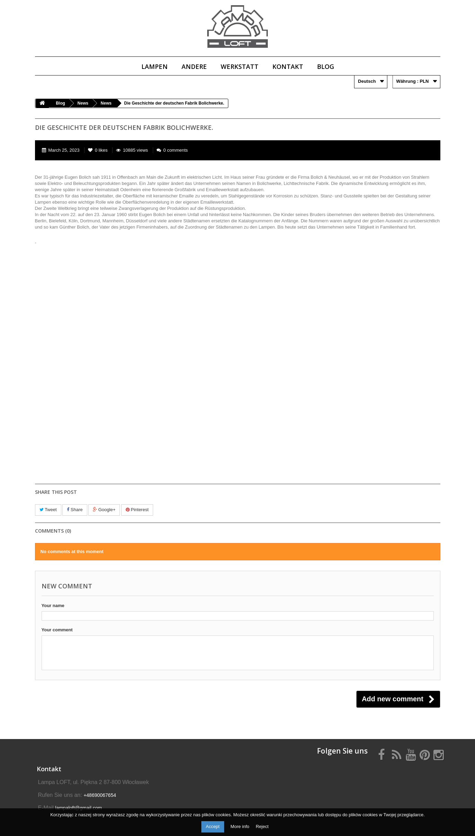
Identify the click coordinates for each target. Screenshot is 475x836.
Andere (194, 66)
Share (74, 509)
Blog (325, 66)
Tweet (48, 509)
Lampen (154, 66)
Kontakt (287, 66)
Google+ (104, 509)
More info (240, 826)
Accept (213, 826)
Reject (262, 826)
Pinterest (137, 509)
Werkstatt (239, 66)
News (83, 103)
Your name (53, 605)
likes (98, 150)
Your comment (57, 629)
